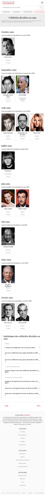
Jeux (22, 482)
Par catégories (22, 435)
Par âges (22, 441)
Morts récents (39, 12)
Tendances (16, 12)
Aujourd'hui (6, 12)
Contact (23, 493)
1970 (39, 406)
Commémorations (22, 466)
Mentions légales (39, 493)
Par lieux (22, 438)
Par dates (22, 432)
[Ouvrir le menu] (42, 2)
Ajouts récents (27, 12)
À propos (30, 493)
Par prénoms (22, 444)
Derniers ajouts (22, 475)
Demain (22, 457)
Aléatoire (22, 478)
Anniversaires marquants (22, 460)
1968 (6, 406)
